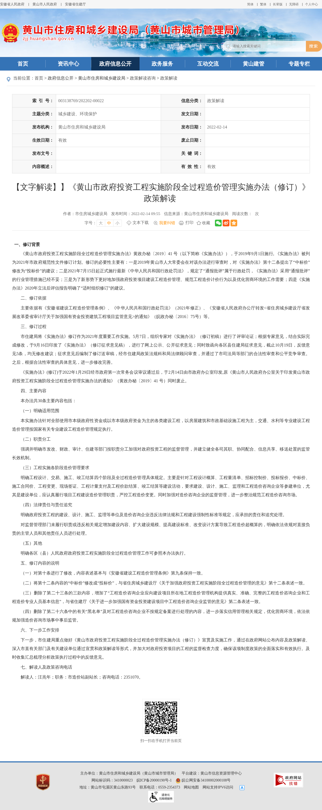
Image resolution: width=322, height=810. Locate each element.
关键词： (192, 153)
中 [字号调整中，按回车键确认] (109, 223)
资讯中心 (68, 64)
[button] (278, 4)
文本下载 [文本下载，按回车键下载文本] (141, 222)
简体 (250, 4)
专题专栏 (299, 64)
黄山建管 (253, 64)
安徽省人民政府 (12, 4)
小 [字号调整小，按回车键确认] (117, 223)
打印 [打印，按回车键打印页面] (189, 222)
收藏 (206, 223)
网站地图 (191, 787)
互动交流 (208, 64)
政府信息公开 (115, 64)
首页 (22, 64)
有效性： (192, 166)
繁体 (263, 4)
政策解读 (168, 78)
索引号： (43, 100)
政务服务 (162, 64)
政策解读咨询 (143, 78)
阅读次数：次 (245, 214)
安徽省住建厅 (75, 4)
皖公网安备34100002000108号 (203, 780)
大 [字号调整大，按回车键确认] (101, 223)
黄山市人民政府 (44, 4)
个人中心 (311, 4)
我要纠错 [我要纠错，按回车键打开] (167, 223)
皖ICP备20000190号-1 (154, 780)
